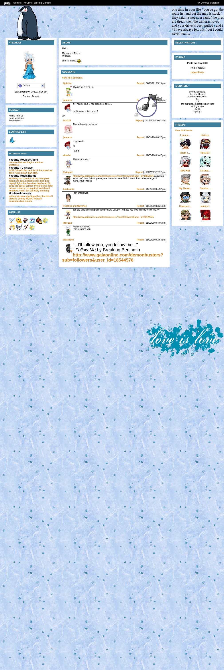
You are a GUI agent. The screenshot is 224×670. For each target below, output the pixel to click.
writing (21, 198)
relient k (21, 188)
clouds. (28, 201)
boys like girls (41, 181)
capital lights (15, 183)
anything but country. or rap (23, 178)
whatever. (14, 165)
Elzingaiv (68, 172)
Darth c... (185, 153)
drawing (30, 196)
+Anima (39, 162)
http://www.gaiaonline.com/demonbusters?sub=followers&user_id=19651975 (113, 176)
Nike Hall (185, 170)
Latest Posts (197, 72)
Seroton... (205, 188)
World (37, 2)
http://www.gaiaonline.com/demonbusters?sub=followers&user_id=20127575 (113, 217)
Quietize (67, 83)
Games (47, 2)
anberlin (29, 181)
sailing (12, 196)
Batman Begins (26, 162)
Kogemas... (185, 206)
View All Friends (183, 130)
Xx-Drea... (205, 170)
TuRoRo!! (205, 153)
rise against (32, 188)
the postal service (24, 186)
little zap (67, 223)
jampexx (67, 100)
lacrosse (21, 196)
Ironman (13, 162)
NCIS (11, 170)
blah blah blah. (30, 173)
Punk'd (18, 173)
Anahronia (68, 189)
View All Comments (72, 78)
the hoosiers (29, 183)
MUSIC (29, 198)
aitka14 (67, 155)
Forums (27, 2)
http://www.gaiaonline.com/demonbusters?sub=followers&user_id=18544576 (112, 257)
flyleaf (37, 186)
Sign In (215, 2)
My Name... (185, 188)
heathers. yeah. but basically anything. (29, 190)
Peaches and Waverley (75, 206)
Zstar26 (67, 120)
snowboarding (16, 201)
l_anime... (185, 135)
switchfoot (44, 188)
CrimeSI (19, 170)
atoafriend (68, 239)
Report (140, 83)
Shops (17, 2)
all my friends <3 (44, 196)
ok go (44, 186)
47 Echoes (203, 2)
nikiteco (205, 135)
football (38, 198)
